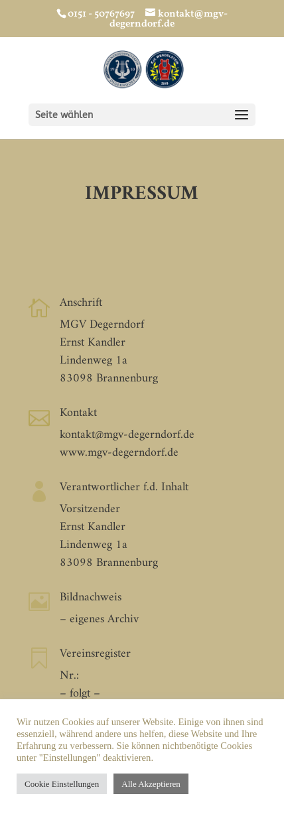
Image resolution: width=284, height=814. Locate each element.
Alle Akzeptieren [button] (150, 784)
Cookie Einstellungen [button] (62, 784)
